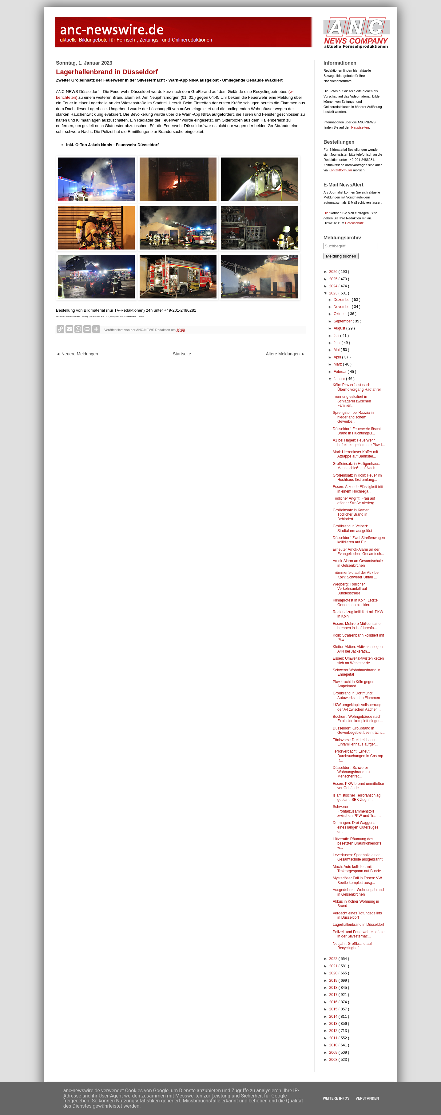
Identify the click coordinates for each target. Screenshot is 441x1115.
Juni (337, 343)
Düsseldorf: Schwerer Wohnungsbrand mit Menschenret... (351, 772)
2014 (334, 1016)
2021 (334, 966)
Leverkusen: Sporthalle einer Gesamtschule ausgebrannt (358, 857)
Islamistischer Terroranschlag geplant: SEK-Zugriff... (356, 797)
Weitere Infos (336, 1098)
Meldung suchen (341, 256)
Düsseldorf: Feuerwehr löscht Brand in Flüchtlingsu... (357, 431)
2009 (334, 1052)
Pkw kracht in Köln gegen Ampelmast (353, 684)
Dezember (343, 300)
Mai (337, 350)
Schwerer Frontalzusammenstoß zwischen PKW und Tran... (357, 811)
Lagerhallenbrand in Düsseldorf (358, 924)
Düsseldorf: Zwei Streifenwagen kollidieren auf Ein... (359, 540)
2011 (334, 1038)
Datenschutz (354, 223)
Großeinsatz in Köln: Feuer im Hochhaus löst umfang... (357, 477)
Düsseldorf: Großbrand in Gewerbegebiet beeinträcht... (359, 730)
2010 (334, 1045)
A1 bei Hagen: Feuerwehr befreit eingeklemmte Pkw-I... (359, 442)
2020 (334, 973)
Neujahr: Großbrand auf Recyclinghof (352, 945)
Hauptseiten (360, 127)
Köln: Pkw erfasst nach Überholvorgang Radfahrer (357, 387)
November (343, 307)
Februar (341, 372)
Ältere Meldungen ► (285, 353)
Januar (340, 379)
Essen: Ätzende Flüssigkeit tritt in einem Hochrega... (358, 489)
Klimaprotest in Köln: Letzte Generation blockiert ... (355, 602)
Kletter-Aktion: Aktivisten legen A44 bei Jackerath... (358, 649)
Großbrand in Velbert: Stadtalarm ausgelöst (352, 528)
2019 (334, 980)
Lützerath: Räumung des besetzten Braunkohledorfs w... (357, 843)
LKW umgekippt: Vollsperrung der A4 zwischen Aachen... (357, 707)
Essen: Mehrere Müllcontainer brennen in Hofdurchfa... (357, 625)
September (343, 321)
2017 (334, 995)
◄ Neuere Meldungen (77, 353)
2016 (334, 1002)
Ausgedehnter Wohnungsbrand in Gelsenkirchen (358, 892)
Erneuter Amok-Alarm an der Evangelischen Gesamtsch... (358, 551)
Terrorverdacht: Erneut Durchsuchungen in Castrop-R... (358, 755)
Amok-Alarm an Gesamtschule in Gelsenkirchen (358, 563)
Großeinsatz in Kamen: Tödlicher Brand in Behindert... (352, 514)
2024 (334, 286)
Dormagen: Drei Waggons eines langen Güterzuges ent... (355, 827)
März (338, 364)
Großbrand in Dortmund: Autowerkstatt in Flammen (356, 695)
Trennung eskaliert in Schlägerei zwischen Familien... (352, 401)
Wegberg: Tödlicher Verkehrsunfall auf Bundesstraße (350, 588)
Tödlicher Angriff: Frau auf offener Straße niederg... (355, 500)
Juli (337, 336)
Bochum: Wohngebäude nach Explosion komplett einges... (358, 718)
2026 (334, 272)
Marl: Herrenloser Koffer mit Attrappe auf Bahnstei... (355, 454)
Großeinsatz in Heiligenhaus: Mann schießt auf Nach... (356, 466)
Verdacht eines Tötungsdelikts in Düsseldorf (357, 915)
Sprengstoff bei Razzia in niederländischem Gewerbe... (353, 417)
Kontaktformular (340, 170)
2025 (334, 279)
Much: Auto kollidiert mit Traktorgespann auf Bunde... (358, 869)
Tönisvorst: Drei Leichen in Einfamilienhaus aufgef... (355, 742)
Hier (327, 213)
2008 (334, 1059)
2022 (334, 959)
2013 (334, 1023)
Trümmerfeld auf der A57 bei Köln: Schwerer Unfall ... (356, 574)
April (338, 357)
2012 (334, 1031)
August (340, 328)
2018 (334, 987)
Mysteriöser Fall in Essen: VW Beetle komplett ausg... (357, 880)
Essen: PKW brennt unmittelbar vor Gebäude (358, 785)
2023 (334, 293)
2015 (334, 1009)
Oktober (341, 314)
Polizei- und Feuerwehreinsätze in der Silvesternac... (358, 934)
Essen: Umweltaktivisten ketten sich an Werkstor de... (358, 660)
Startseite (182, 353)
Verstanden (367, 1098)
